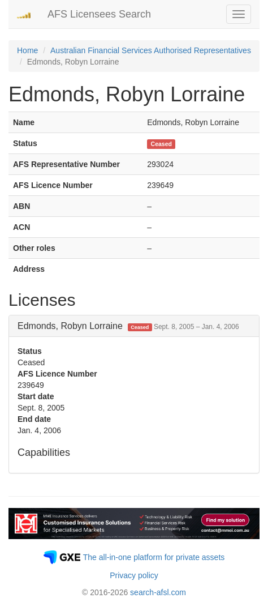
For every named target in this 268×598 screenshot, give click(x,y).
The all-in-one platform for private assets (154, 557)
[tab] (134, 326)
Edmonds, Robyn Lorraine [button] (128, 326)
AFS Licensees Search (99, 14)
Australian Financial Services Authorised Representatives (150, 50)
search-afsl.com (158, 592)
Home (27, 50)
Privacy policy (134, 575)
